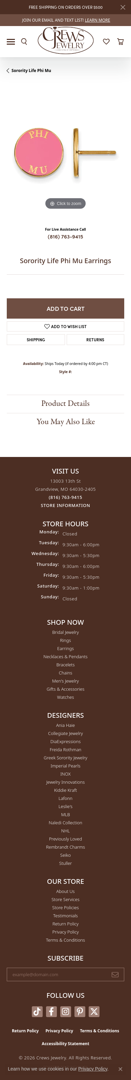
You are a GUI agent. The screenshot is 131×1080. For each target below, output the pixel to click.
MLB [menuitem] (65, 814)
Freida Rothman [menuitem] (66, 749)
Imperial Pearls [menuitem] (65, 766)
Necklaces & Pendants (65, 656)
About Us (65, 891)
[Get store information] (65, 505)
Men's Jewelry (65, 681)
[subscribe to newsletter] (115, 974)
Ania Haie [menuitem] (65, 725)
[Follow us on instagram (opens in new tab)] (65, 1011)
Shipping (36, 339)
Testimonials (65, 916)
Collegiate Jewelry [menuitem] (65, 733)
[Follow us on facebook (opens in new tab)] (51, 1011)
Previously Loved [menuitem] (65, 839)
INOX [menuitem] (65, 774)
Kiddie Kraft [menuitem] (65, 790)
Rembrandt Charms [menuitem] (65, 847)
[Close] (122, 7)
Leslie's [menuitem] (65, 806)
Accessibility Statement (65, 1044)
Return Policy (65, 924)
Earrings (65, 648)
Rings (65, 640)
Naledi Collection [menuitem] (65, 823)
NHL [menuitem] (65, 831)
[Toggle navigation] (11, 41)
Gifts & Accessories (66, 689)
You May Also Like (66, 422)
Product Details (65, 403)
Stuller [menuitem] (65, 863)
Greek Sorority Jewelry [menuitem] (65, 758)
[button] (24, 42)
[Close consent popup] (120, 1069)
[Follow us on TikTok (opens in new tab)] (37, 1011)
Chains (65, 673)
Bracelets (65, 665)
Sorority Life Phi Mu (31, 70)
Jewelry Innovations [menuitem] (65, 782)
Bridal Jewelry (65, 632)
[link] (65, 20)
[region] (65, 152)
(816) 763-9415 (65, 236)
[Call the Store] (65, 497)
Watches (65, 697)
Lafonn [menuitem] (65, 798)
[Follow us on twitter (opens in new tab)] (94, 1011)
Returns (95, 339)
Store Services (65, 899)
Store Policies (65, 907)
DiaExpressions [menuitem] (65, 741)
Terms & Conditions (65, 940)
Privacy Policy (65, 932)
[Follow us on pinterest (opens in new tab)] (79, 1011)
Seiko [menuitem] (65, 855)
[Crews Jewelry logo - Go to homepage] (65, 39)
